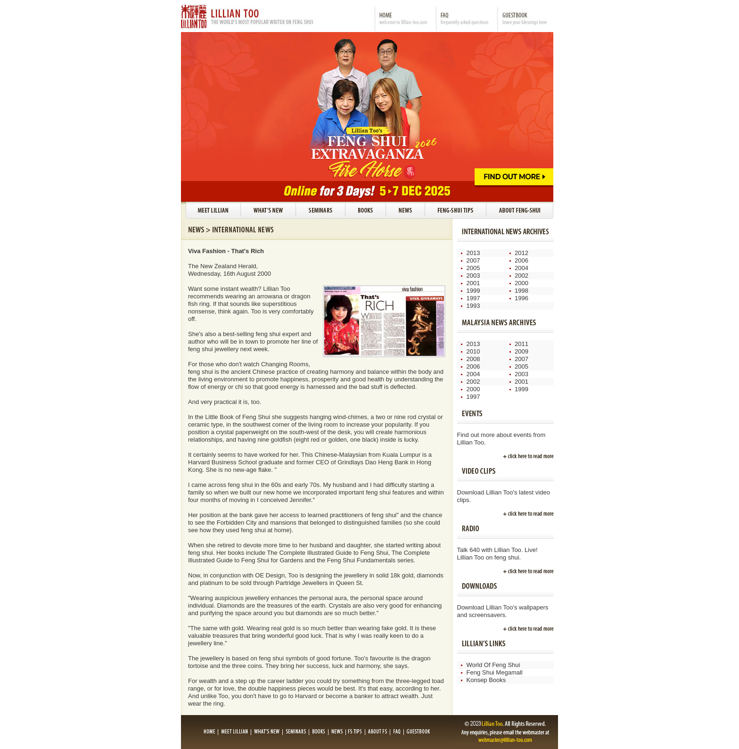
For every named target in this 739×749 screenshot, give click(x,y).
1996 (521, 298)
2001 (473, 283)
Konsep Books (486, 679)
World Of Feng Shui (493, 664)
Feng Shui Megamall (495, 672)
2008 (473, 358)
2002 (521, 275)
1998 (521, 290)
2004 (521, 268)
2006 (521, 260)
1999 (473, 290)
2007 (473, 260)
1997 (473, 298)
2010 (473, 351)
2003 (473, 275)
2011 (521, 343)
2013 (473, 252)
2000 (521, 283)
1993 (473, 305)
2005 (473, 268)
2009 (521, 351)
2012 (521, 252)
